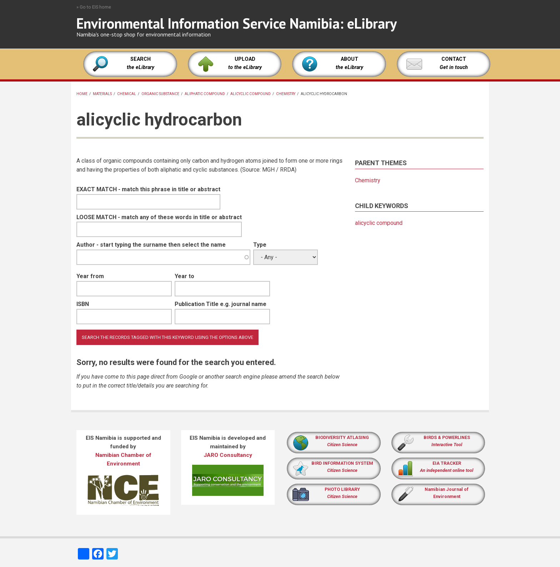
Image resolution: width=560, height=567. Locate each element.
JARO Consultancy (228, 455)
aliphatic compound (205, 94)
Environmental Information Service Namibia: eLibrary (236, 23)
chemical (126, 94)
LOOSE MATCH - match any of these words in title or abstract (159, 217)
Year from (90, 276)
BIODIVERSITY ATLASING (342, 437)
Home (82, 94)
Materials (102, 94)
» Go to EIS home (93, 7)
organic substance (160, 94)
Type (259, 244)
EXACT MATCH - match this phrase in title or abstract (148, 189)
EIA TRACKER (446, 463)
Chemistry (285, 94)
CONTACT (453, 59)
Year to (184, 276)
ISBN (82, 304)
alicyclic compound (250, 94)
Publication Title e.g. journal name (220, 304)
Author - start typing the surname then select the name (151, 244)
